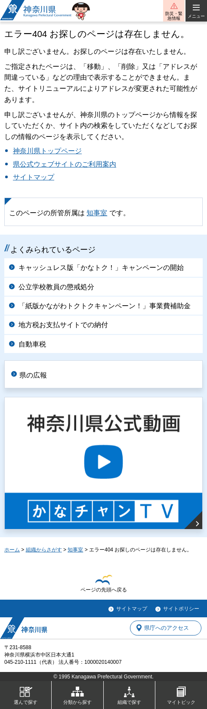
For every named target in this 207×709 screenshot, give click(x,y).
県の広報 (33, 375)
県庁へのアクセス (166, 628)
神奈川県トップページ (47, 151)
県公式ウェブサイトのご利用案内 (64, 164)
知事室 (97, 213)
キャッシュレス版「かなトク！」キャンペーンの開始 (101, 267)
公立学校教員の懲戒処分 (56, 287)
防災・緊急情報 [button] (173, 16)
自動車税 (32, 344)
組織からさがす (44, 550)
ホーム (12, 550)
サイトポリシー (181, 609)
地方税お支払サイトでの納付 (63, 324)
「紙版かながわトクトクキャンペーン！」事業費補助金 (105, 306)
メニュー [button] (196, 16)
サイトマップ (33, 177)
